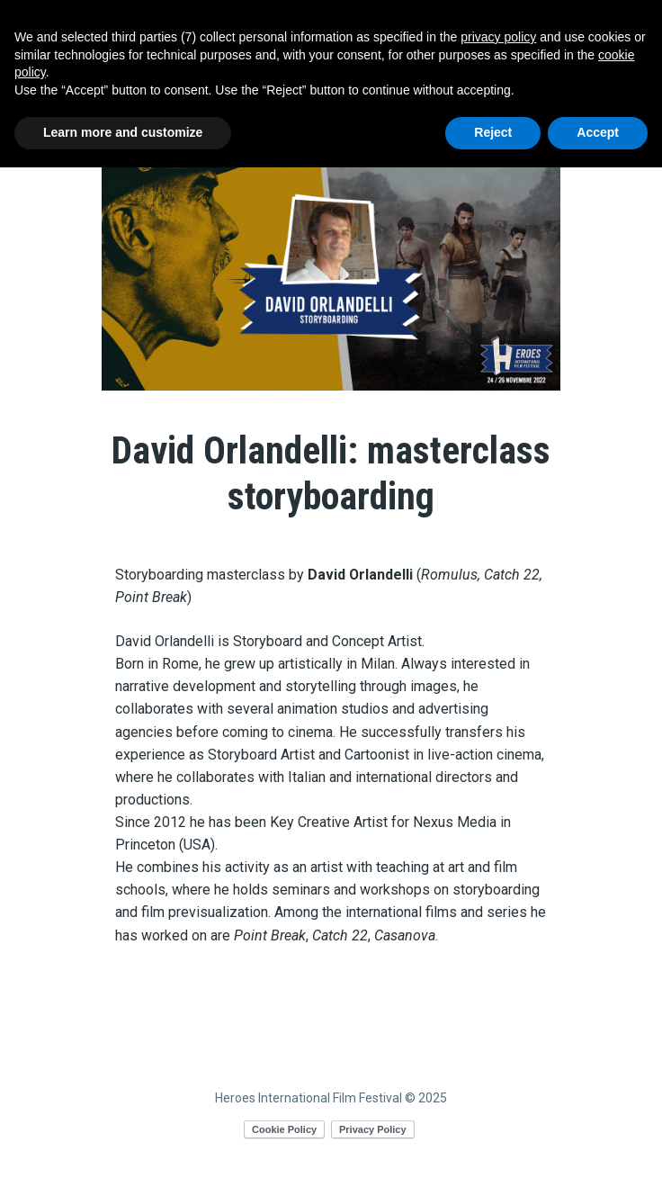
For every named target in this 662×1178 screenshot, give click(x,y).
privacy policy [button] (498, 37)
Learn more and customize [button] (122, 132)
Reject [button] (493, 132)
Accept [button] (598, 132)
